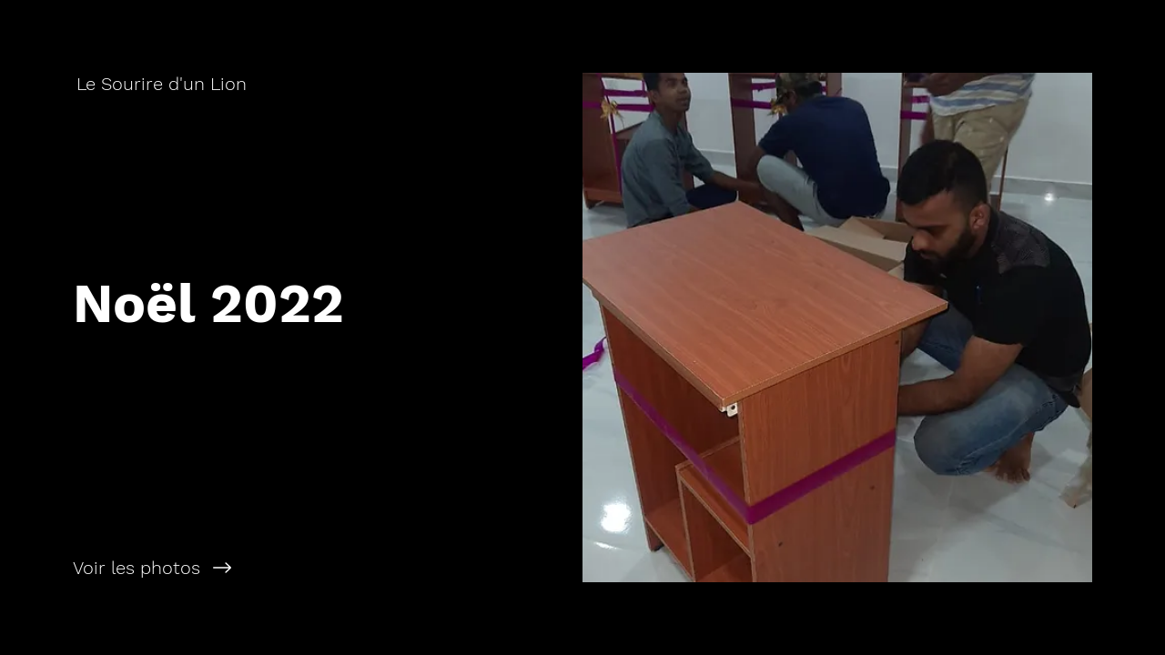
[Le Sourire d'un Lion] (163, 84)
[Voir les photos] (291, 567)
